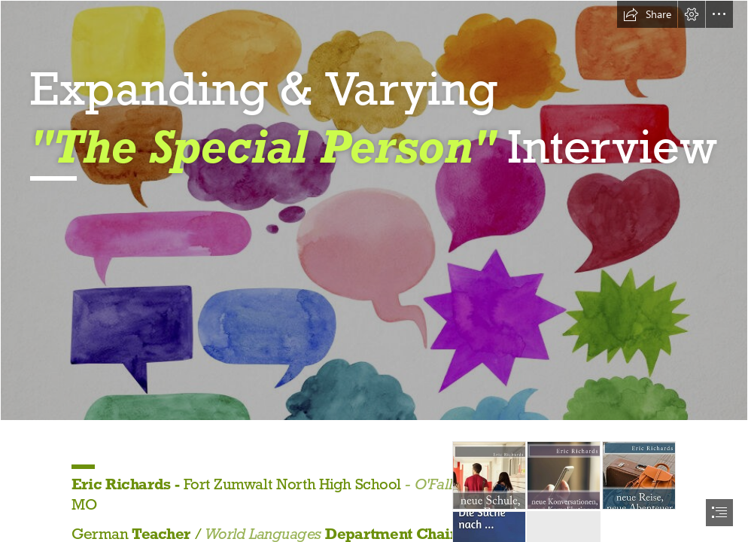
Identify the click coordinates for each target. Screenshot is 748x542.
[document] (374, 271)
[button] (647, 14)
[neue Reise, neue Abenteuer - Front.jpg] (639, 475)
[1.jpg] (374, 210)
